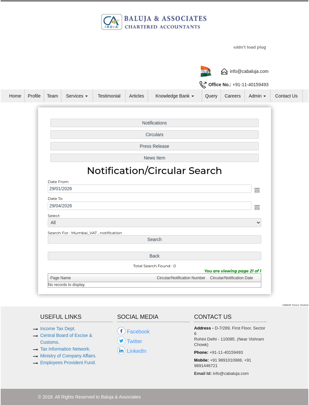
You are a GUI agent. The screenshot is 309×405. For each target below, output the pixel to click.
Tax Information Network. (65, 349)
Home (15, 95)
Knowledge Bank (174, 95)
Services (77, 95)
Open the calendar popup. (252, 190)
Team (52, 95)
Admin (257, 95)
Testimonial (109, 95)
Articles (136, 95)
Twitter (134, 341)
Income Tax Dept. (57, 328)
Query (211, 95)
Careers (232, 95)
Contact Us (286, 95)
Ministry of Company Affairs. (68, 355)
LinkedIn (137, 351)
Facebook (138, 331)
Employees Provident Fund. (68, 362)
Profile (34, 95)
